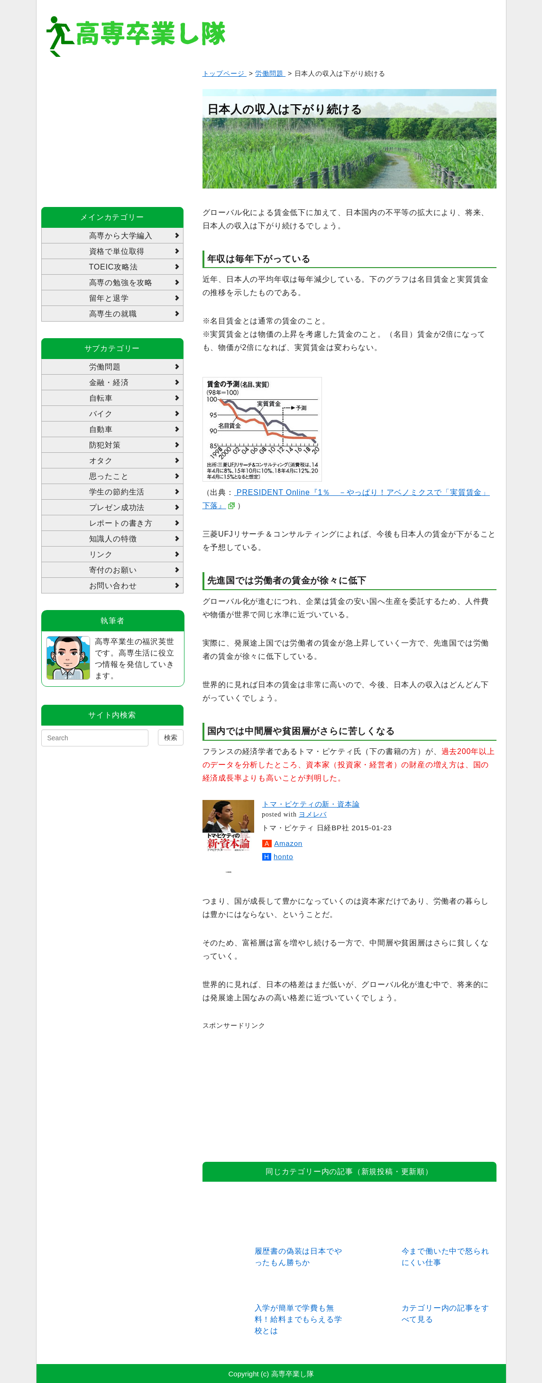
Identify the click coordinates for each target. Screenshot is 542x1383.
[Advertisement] (273, 1091)
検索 (170, 737)
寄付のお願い (113, 570)
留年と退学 (109, 298)
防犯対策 (105, 445)
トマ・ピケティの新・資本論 (310, 804)
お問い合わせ (113, 586)
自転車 (101, 398)
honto (284, 857)
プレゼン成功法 (117, 507)
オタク (101, 461)
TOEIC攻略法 (113, 267)
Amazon (288, 843)
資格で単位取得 (117, 251)
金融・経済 (109, 382)
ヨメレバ (313, 814)
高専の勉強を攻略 (121, 282)
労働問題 (270, 73)
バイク (101, 414)
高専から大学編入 (121, 236)
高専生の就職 (113, 314)
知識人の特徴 (113, 539)
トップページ (224, 73)
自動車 (101, 429)
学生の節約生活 (117, 492)
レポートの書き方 (121, 523)
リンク (101, 554)
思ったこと (109, 476)
